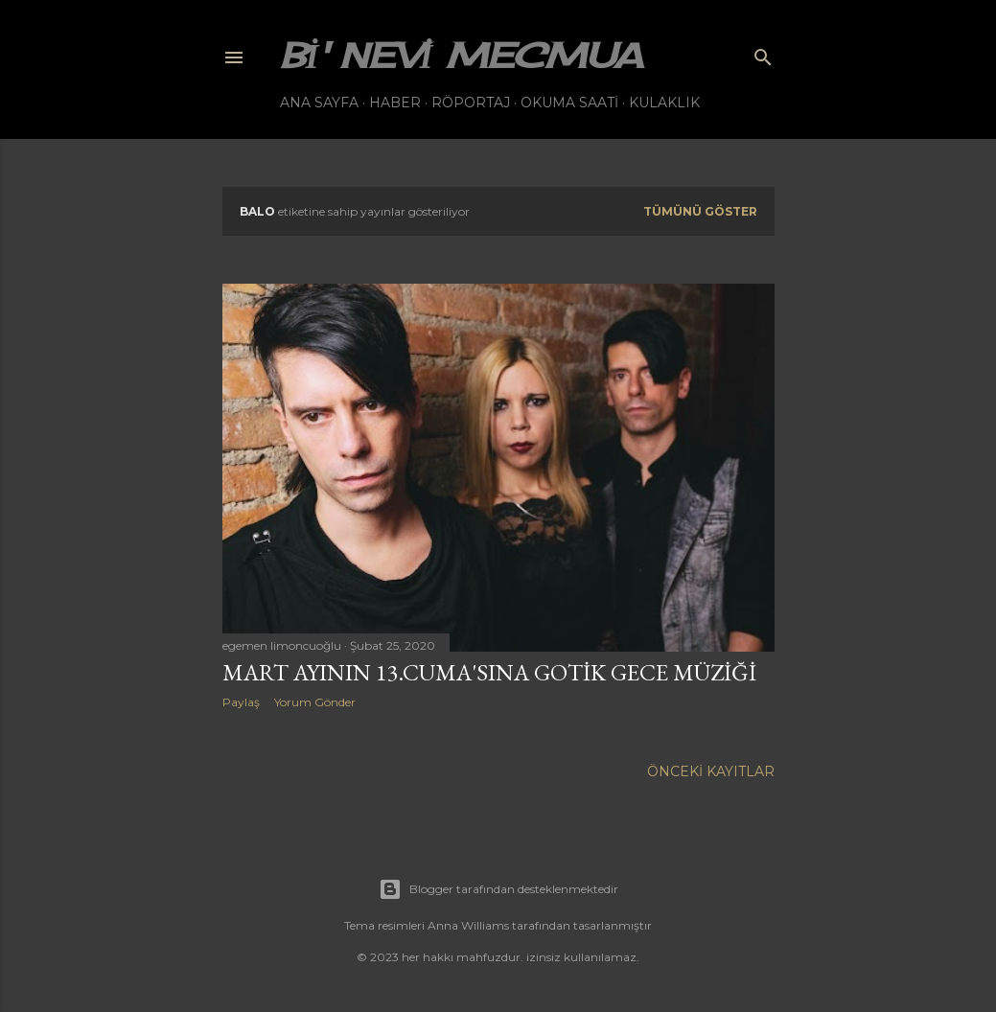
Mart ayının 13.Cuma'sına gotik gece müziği (489, 672)
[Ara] (763, 53)
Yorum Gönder (315, 702)
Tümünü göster (700, 211)
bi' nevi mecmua (461, 55)
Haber (395, 102)
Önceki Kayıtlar (711, 771)
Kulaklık (664, 102)
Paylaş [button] (241, 702)
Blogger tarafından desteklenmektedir (498, 889)
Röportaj (470, 102)
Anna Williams (468, 925)
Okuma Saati (569, 102)
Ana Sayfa (319, 102)
